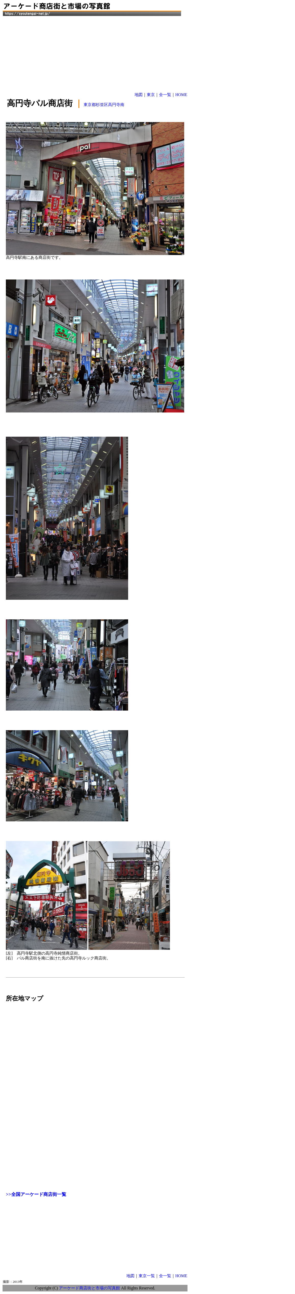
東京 (151, 94)
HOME (181, 94)
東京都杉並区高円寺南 (104, 104)
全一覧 (165, 94)
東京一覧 (147, 1276)
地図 (139, 94)
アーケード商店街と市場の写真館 (89, 1288)
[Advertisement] (95, 53)
